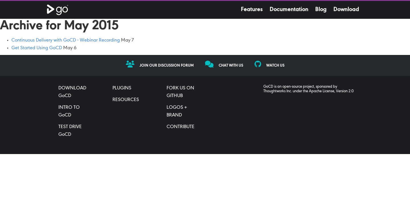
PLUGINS (121, 88)
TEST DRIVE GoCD (70, 130)
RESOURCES (125, 99)
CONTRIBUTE (180, 127)
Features (252, 10)
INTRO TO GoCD (69, 111)
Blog (321, 10)
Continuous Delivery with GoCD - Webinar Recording (65, 40)
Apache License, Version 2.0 (331, 91)
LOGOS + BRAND (177, 111)
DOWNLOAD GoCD (72, 92)
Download (346, 10)
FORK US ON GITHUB (180, 92)
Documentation (289, 10)
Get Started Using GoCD (36, 48)
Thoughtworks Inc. (277, 91)
